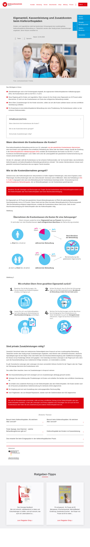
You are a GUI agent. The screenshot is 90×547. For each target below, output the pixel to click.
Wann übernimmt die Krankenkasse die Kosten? (24, 123)
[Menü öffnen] (82, 4)
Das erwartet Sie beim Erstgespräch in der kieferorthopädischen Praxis (31, 438)
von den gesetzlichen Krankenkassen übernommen (64, 147)
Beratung (39, 4)
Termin (45, 4)
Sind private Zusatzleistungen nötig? (20, 134)
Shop (59, 4)
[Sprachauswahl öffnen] (27, 38)
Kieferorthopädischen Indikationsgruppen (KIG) (24, 151)
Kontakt (32, 4)
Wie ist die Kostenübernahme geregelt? (21, 128)
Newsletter (82, 35)
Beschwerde (53, 4)
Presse (71, 4)
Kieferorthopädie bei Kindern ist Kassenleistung (63, 431)
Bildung (65, 4)
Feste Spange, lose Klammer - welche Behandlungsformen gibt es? (19, 430)
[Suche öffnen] (75, 4)
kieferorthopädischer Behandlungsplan (18, 182)
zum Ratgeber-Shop (24, 520)
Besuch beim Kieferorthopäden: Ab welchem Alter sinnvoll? (21, 421)
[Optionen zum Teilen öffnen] (17, 38)
